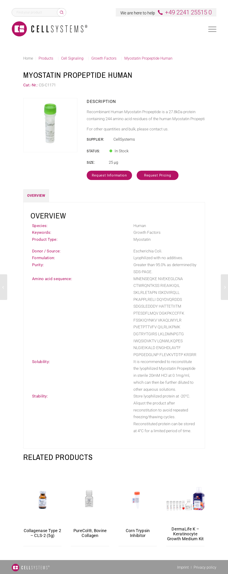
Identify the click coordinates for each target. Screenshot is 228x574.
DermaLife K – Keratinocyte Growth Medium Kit (185, 533)
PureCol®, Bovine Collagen (90, 533)
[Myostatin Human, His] (3, 287)
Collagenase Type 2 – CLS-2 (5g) (42, 533)
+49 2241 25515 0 (188, 12)
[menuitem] (212, 28)
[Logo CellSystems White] (49, 29)
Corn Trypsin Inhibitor (138, 533)
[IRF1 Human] (224, 287)
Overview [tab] (36, 196)
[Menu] (212, 29)
